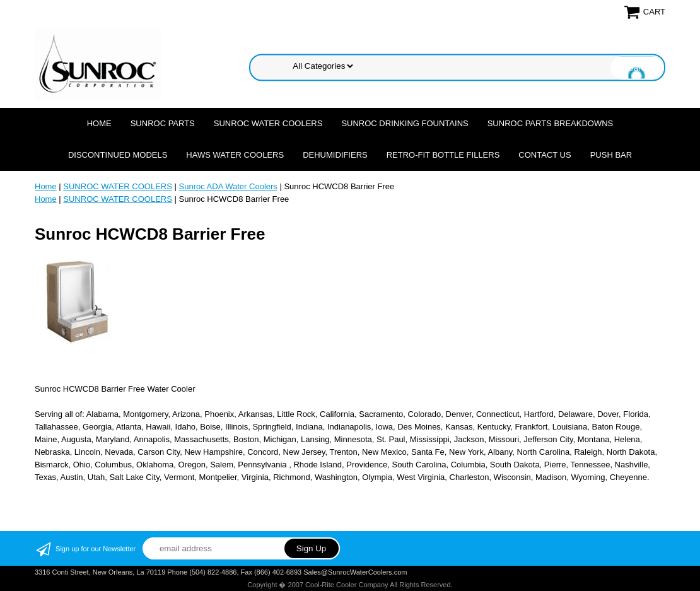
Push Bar (611, 155)
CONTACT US (544, 155)
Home (99, 123)
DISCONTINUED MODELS (117, 155)
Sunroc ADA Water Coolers (228, 186)
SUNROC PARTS (163, 123)
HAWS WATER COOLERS (235, 155)
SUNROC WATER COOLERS (268, 123)
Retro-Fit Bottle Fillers (443, 155)
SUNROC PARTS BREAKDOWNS (550, 123)
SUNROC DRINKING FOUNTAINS (404, 123)
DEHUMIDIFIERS (335, 155)
